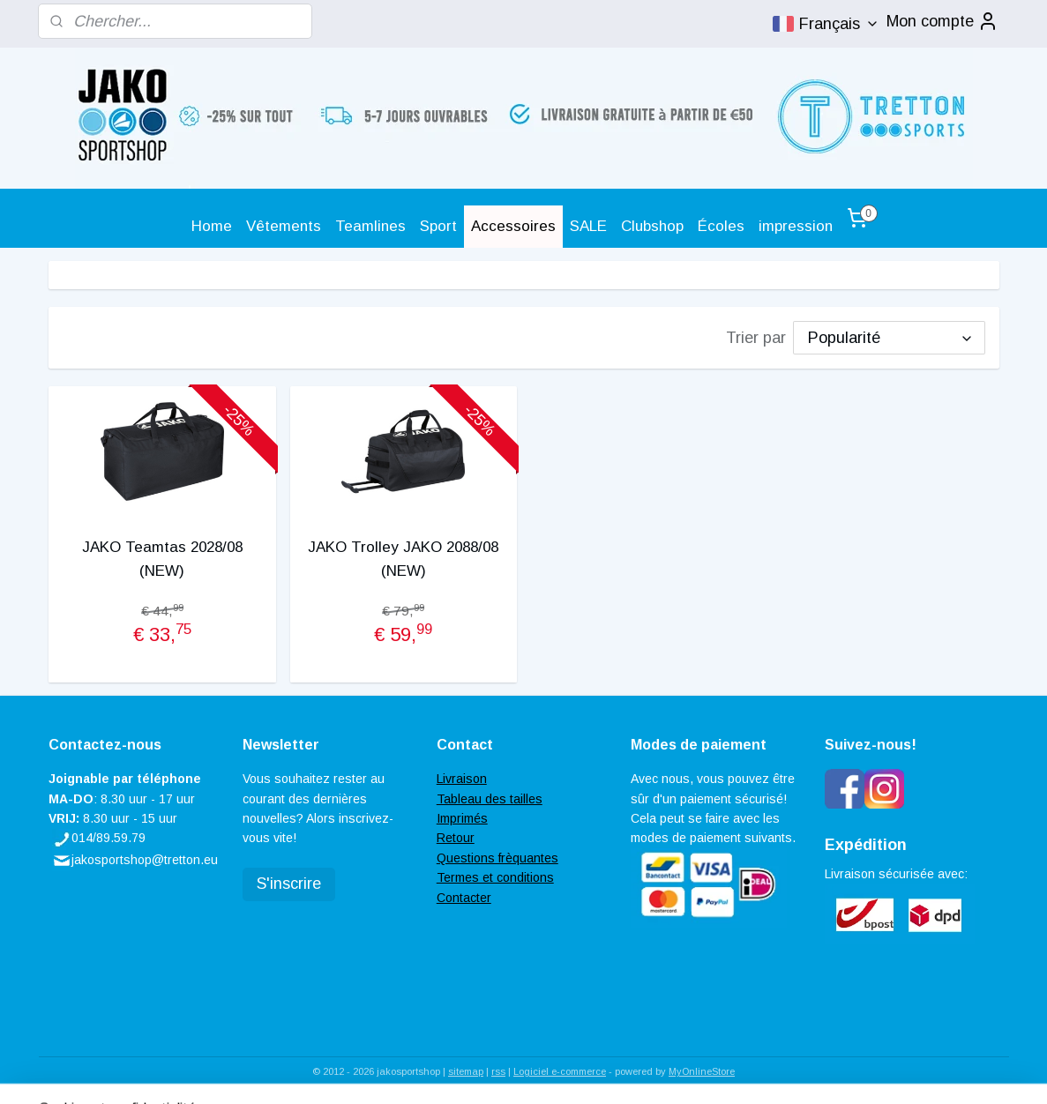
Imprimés (462, 818)
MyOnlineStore (702, 1071)
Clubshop (652, 226)
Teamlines (370, 226)
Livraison (462, 779)
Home (211, 226)
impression (796, 226)
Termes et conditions (495, 877)
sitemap (465, 1071)
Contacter (464, 898)
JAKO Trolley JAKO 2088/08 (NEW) (403, 559)
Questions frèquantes (497, 858)
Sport (438, 226)
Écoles (721, 226)
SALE (588, 226)
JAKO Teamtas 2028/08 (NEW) (161, 559)
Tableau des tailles (489, 799)
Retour (456, 838)
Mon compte (942, 21)
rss (498, 1071)
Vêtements (283, 226)
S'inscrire (289, 883)
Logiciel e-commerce (559, 1071)
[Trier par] (888, 338)
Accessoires (513, 226)
